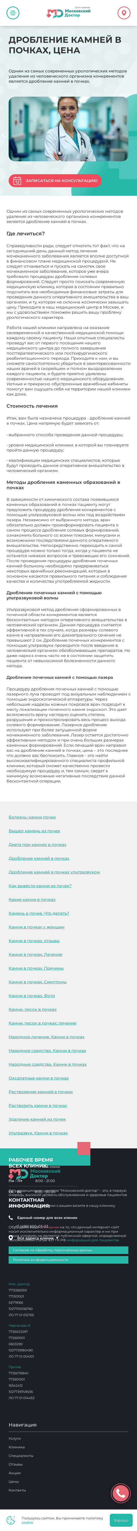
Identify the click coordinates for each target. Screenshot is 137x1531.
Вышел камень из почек (34, 830)
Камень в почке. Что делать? (39, 913)
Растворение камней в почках (41, 1091)
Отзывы (16, 1464)
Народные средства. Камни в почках (48, 1064)
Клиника (17, 1447)
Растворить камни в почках (38, 1105)
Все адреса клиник (38, 1238)
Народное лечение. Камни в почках (46, 1036)
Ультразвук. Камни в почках (38, 1132)
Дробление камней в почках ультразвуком (54, 872)
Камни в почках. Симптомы (38, 981)
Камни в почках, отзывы (34, 940)
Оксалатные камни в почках (39, 1078)
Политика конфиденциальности (40, 1260)
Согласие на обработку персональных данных (53, 1250)
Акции (15, 1473)
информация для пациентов (93, 1240)
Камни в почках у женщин (36, 926)
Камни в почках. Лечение (35, 954)
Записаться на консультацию (61, 181)
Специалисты (21, 1455)
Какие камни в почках (32, 899)
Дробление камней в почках (39, 858)
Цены (14, 1481)
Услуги (15, 1438)
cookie (27, 1522)
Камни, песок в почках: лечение (42, 1023)
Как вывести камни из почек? (40, 885)
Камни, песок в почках (33, 1009)
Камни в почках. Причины (36, 968)
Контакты (17, 1490)
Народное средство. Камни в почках (47, 1050)
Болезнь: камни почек (32, 817)
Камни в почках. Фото (32, 995)
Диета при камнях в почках (37, 844)
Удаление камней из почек (37, 1119)
